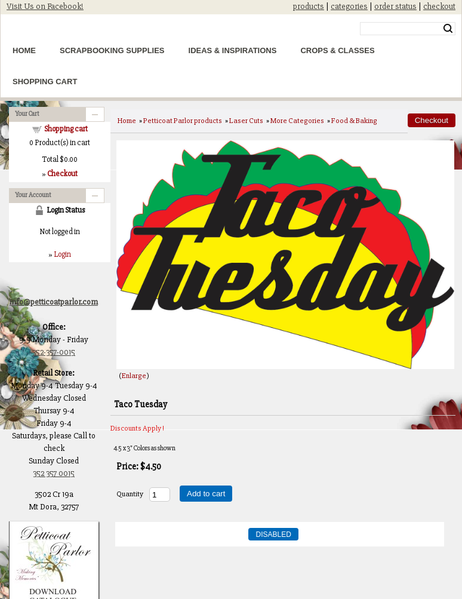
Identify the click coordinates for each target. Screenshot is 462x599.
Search (448, 28)
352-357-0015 (53, 352)
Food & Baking (354, 120)
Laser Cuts (246, 120)
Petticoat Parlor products (182, 120)
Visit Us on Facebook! (45, 6)
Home (24, 50)
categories (349, 6)
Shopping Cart (45, 81)
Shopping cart (66, 129)
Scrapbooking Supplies (112, 50)
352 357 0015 (54, 473)
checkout (439, 6)
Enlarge (134, 375)
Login (62, 254)
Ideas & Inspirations (233, 50)
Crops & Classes (337, 50)
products (308, 6)
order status (395, 6)
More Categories (297, 120)
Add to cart (206, 493)
